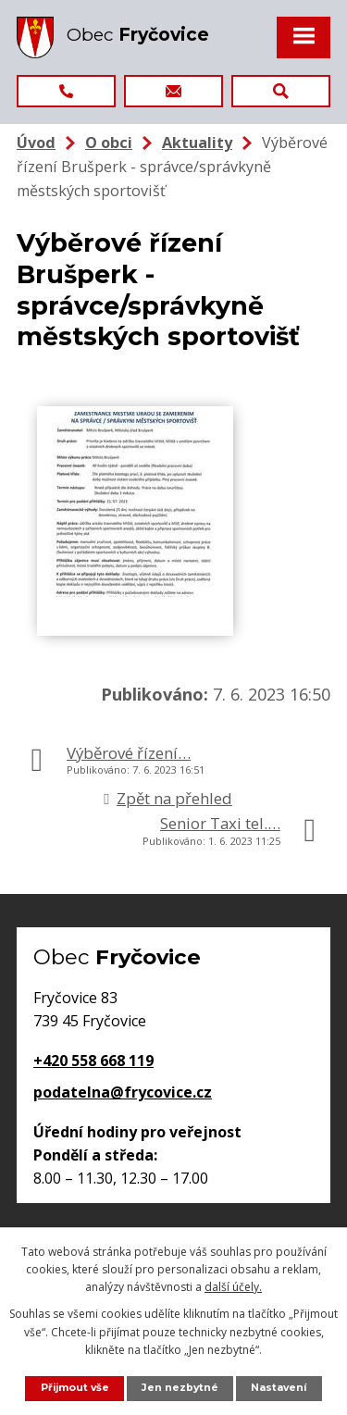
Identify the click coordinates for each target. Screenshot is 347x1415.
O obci (108, 142)
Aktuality (197, 142)
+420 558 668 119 (93, 1060)
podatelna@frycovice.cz (122, 1092)
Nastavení (278, 1388)
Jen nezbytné (180, 1388)
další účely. (233, 1287)
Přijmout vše (75, 1388)
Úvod (36, 142)
